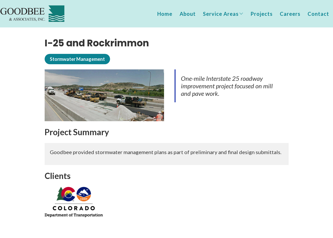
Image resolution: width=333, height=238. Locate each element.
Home (164, 14)
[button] (223, 13)
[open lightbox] (104, 95)
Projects (261, 14)
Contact (318, 14)
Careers (290, 14)
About (188, 14)
